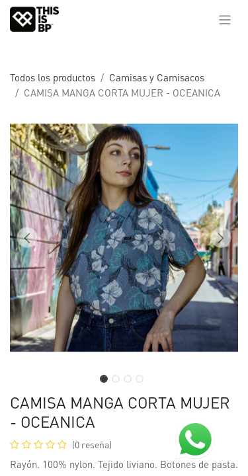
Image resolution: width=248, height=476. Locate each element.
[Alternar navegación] (225, 19)
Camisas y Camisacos (156, 77)
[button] (27, 237)
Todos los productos (52, 77)
